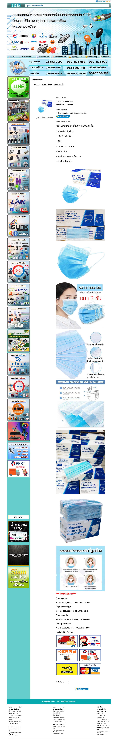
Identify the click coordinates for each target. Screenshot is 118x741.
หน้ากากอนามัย (37, 80)
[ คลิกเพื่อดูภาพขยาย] (44, 118)
